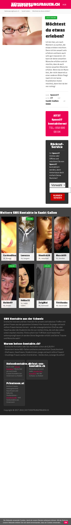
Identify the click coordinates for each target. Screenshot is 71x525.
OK (66, 522)
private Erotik (11, 397)
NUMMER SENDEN (57, 196)
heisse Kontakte (13, 368)
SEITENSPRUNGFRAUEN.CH (35, 5)
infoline (14, 3)
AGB (64, 4)
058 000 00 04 (22, 5)
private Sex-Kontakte (35, 372)
